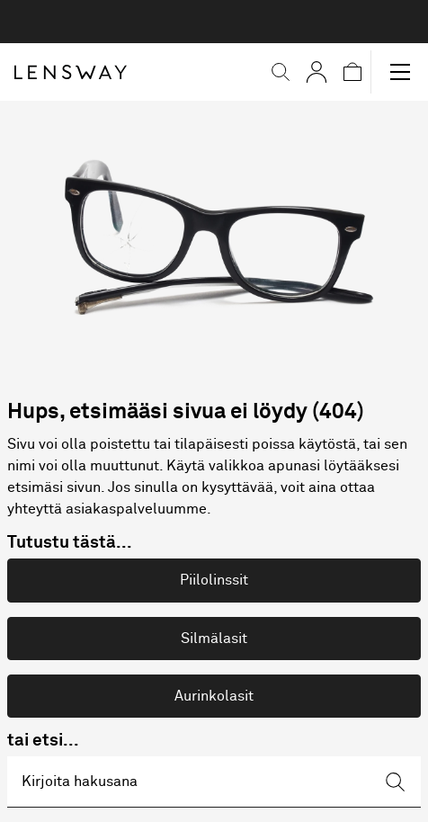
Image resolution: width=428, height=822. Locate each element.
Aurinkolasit (214, 696)
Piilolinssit (214, 580)
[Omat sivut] (316, 72)
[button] (280, 72)
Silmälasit (214, 638)
